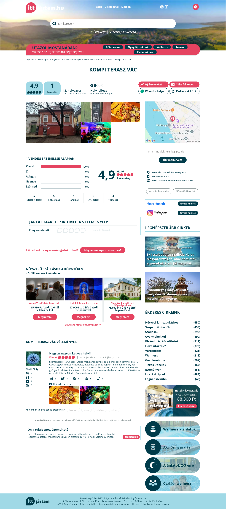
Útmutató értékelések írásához (114, 504)
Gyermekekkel (186, 247)
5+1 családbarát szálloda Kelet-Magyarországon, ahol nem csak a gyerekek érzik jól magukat (171, 258)
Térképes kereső (124, 32)
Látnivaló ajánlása (111, 501)
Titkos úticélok (155, 364)
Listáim (126, 6)
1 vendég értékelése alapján (50, 158)
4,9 (106, 174)
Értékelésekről (87, 504)
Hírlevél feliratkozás (142, 504)
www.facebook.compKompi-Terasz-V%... (173, 180)
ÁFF (59, 504)
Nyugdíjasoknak (138, 47)
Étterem (128, 501)
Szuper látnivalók (157, 327)
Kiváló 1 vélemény (125, 175)
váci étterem (74, 93)
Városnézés (153, 350)
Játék (98, 6)
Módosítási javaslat (185, 191)
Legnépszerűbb (164, 249)
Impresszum (162, 504)
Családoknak (145, 52)
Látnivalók (150, 501)
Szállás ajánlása (70, 501)
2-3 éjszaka (113, 47)
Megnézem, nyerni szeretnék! (102, 250)
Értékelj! (99, 32)
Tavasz (180, 47)
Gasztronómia (155, 360)
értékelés (52, 88)
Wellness (162, 47)
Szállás (138, 501)
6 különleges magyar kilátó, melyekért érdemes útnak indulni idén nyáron (168, 294)
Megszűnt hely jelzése (158, 191)
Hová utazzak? (177, 283)
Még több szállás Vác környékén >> (83, 324)
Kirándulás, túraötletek (157, 283)
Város (161, 501)
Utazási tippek (155, 374)
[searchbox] (113, 23)
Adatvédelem (71, 504)
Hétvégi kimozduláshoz (180, 281)
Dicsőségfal (112, 6)
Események (153, 369)
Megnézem (45, 317)
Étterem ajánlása (91, 501)
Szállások (173, 247)
